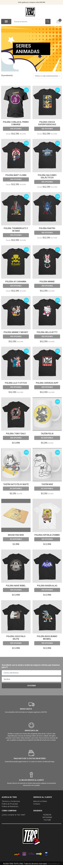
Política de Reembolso (10, 807)
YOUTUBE (47, 820)
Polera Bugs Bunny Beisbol (47, 637)
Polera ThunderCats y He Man (16, 229)
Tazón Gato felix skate (16, 484)
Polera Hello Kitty (47, 332)
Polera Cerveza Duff (47, 383)
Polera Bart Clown (15, 175)
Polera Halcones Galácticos (47, 176)
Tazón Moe (47, 484)
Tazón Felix (47, 433)
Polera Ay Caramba (15, 281)
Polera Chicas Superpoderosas (47, 123)
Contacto (36, 804)
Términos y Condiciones (11, 801)
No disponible (47, 438)
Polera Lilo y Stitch (16, 383)
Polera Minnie (47, 281)
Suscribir (31, 686)
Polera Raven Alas (47, 585)
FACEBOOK (47, 815)
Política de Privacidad (10, 804)
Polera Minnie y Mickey (16, 332)
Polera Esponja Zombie (47, 535)
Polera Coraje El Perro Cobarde (16, 123)
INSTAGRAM (47, 817)
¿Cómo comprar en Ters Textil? (13, 815)
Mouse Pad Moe (16, 535)
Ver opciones (16, 129)
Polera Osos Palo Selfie (15, 637)
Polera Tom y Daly (16, 433)
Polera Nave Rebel (16, 585)
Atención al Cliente (40, 801)
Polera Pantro (47, 228)
